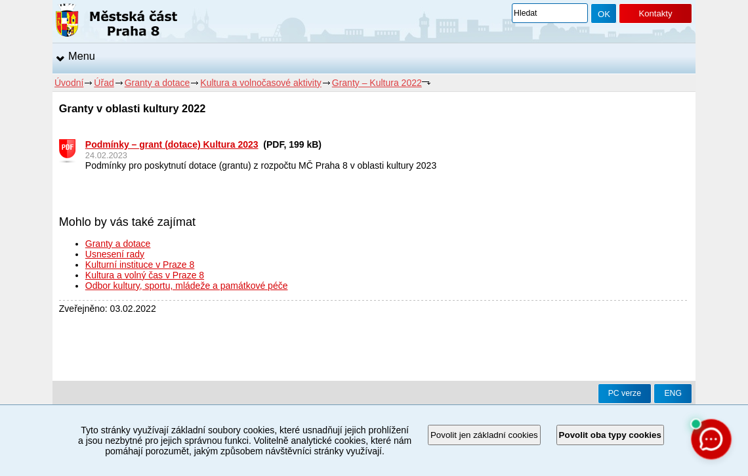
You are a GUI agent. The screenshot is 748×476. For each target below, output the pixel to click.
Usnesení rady (114, 254)
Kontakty (655, 13)
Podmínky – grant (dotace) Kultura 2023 (172, 144)
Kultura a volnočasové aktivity (260, 82)
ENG (673, 393)
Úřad (104, 82)
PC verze (624, 393)
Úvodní (68, 82)
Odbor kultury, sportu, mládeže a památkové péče (186, 285)
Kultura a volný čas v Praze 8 (144, 275)
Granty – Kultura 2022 (377, 82)
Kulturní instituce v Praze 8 (140, 264)
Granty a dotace (157, 82)
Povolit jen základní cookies (484, 435)
